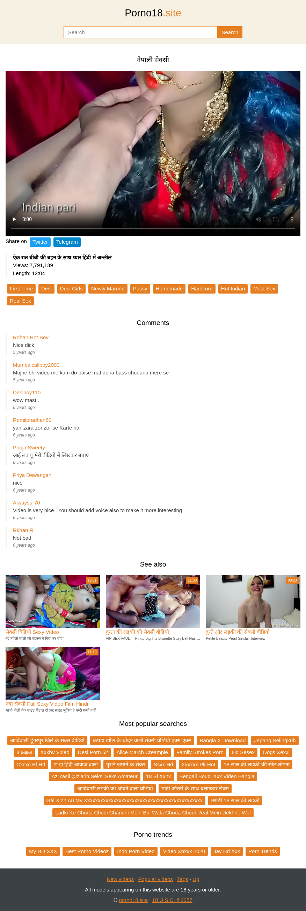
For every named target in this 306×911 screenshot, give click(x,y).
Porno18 (153, 12)
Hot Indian (233, 288)
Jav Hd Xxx (226, 851)
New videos (120, 879)
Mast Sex (264, 288)
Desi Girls (71, 288)
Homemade (169, 288)
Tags (182, 879)
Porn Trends (262, 851)
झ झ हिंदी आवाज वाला (76, 764)
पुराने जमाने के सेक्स (125, 764)
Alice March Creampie (142, 752)
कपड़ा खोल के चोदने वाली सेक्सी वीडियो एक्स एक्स (142, 740)
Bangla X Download (223, 740)
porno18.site (133, 900)
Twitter (40, 242)
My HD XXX (43, 851)
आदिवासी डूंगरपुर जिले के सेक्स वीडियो (47, 740)
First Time (21, 288)
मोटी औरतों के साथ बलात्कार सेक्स (195, 788)
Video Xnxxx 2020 (184, 851)
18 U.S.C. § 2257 (172, 900)
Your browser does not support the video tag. (153, 153)
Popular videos (155, 879)
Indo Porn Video (135, 851)
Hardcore (202, 288)
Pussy (140, 288)
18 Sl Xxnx (158, 776)
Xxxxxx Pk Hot (199, 764)
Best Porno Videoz (87, 851)
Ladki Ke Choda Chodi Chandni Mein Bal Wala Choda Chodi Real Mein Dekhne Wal (152, 812)
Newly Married (108, 288)
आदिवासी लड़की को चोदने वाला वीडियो (115, 788)
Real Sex (20, 301)
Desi (46, 288)
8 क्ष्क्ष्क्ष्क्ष (24, 752)
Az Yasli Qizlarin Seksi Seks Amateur (95, 776)
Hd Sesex (243, 752)
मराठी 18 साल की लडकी (235, 800)
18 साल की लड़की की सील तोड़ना (257, 764)
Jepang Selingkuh (275, 740)
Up (195, 879)
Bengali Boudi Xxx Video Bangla (217, 776)
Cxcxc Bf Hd (30, 764)
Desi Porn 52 (93, 752)
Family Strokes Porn (200, 752)
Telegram (67, 242)
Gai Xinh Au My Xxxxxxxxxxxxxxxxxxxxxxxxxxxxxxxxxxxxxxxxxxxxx (124, 800)
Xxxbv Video (55, 752)
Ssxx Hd (163, 764)
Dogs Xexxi (276, 752)
